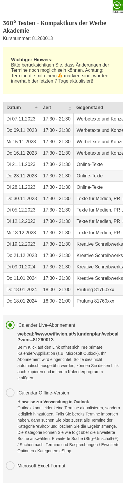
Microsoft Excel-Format (41, 465)
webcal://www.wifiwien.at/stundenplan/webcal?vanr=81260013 (67, 336)
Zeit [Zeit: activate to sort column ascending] (47, 107)
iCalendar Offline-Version (68, 422)
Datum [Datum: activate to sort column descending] (13, 107)
